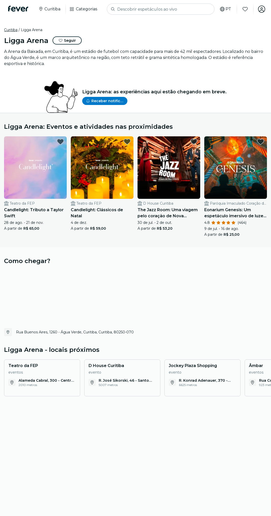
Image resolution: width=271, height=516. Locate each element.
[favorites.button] (60, 141)
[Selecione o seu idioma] (225, 9)
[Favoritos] (244, 9)
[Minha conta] (261, 9)
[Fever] (18, 8)
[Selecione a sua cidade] (49, 9)
